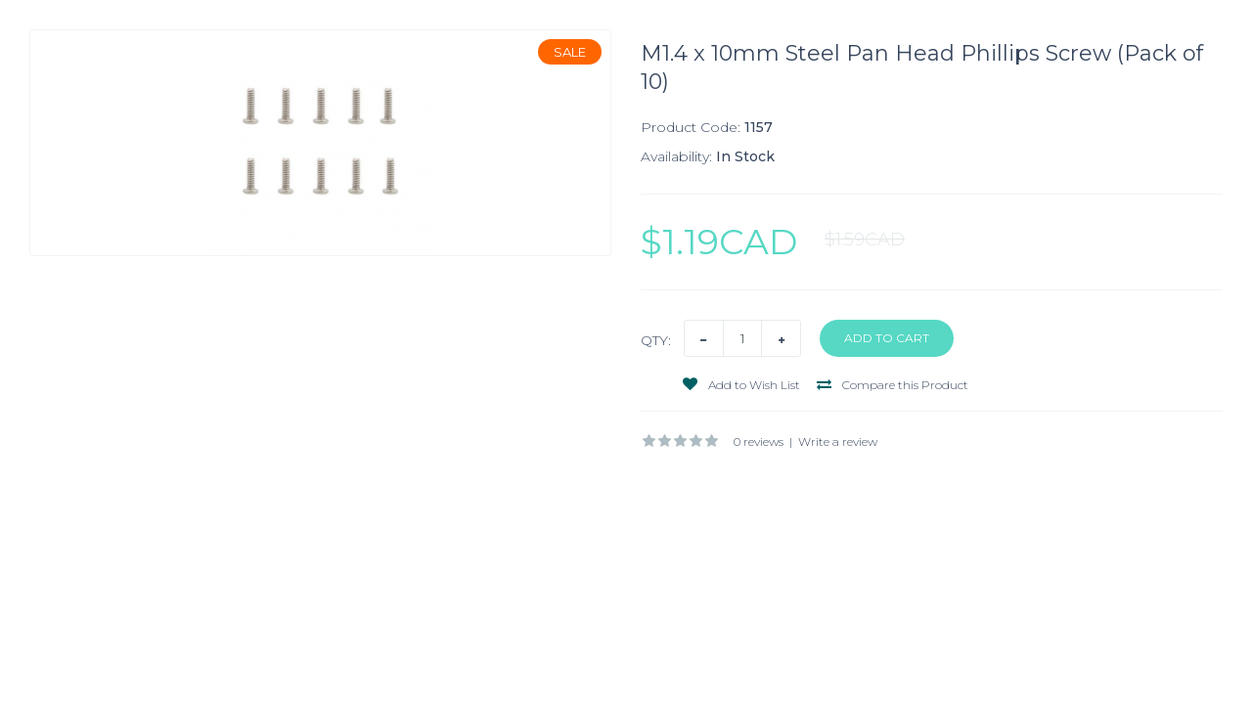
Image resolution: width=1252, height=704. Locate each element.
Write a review (837, 441)
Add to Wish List (741, 384)
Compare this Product (892, 384)
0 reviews (758, 441)
